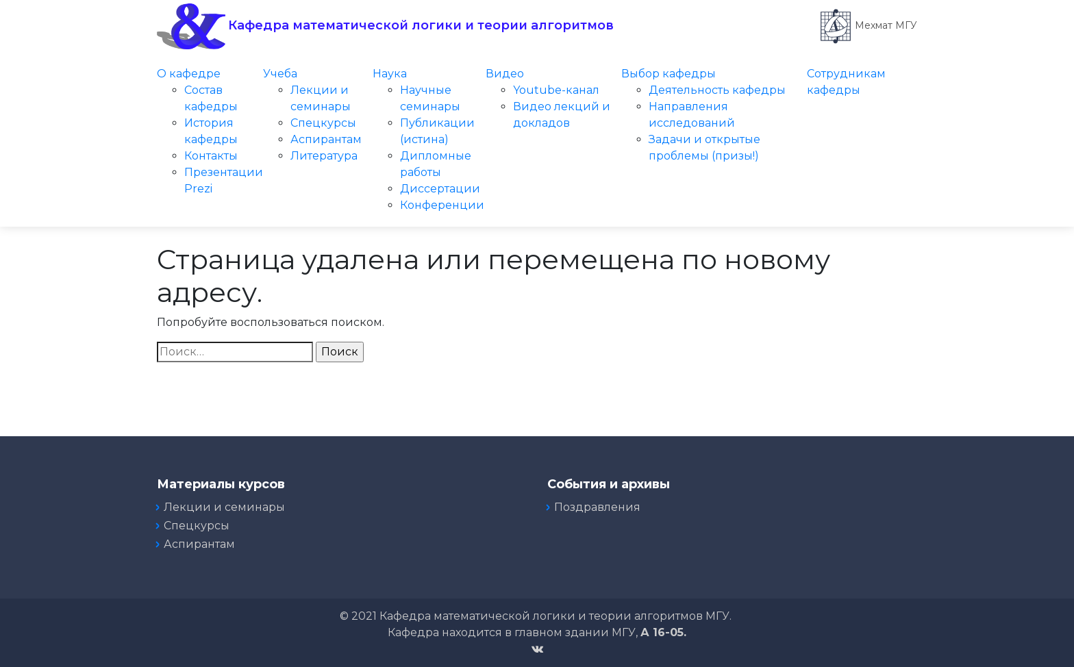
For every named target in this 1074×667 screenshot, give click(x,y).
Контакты (211, 155)
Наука (390, 73)
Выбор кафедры (668, 73)
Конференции (442, 205)
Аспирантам (326, 139)
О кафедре (189, 73)
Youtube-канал (556, 90)
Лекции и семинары (224, 507)
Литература (324, 155)
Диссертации (440, 188)
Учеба (280, 73)
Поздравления (597, 507)
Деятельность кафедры (717, 90)
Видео (505, 73)
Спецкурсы (323, 122)
